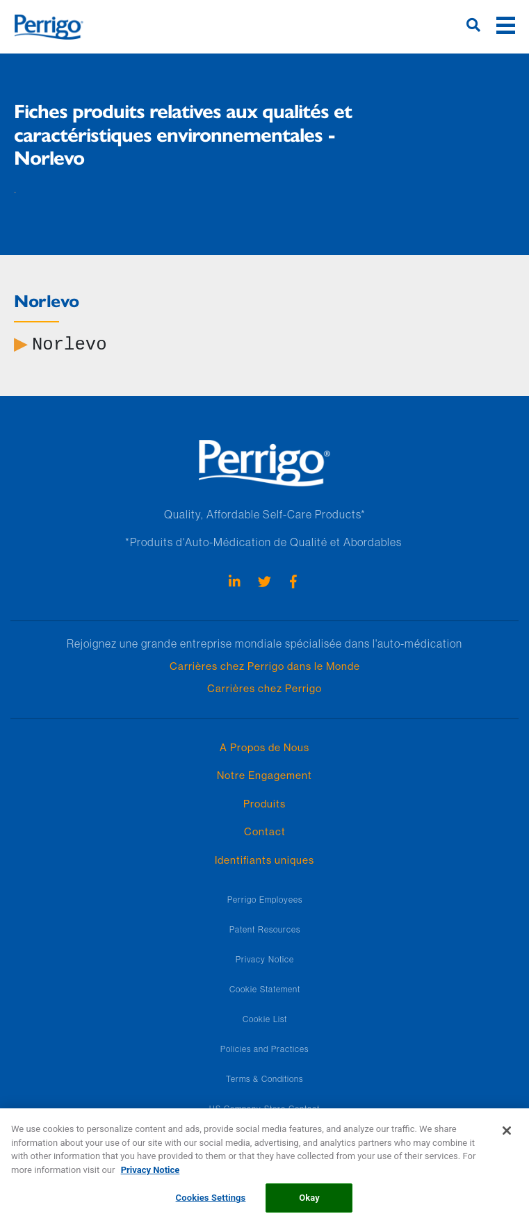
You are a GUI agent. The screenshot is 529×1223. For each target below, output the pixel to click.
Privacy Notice (265, 959)
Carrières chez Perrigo (264, 688)
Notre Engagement (264, 775)
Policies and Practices (264, 1049)
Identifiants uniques (264, 860)
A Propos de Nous (264, 747)
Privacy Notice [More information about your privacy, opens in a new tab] (150, 1176)
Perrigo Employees (264, 899)
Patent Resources (264, 929)
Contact (265, 831)
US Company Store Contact (264, 1108)
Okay (309, 1204)
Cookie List (265, 1019)
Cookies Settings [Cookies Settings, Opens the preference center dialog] (211, 1204)
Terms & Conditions (264, 1079)
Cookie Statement (264, 989)
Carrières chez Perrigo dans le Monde (265, 666)
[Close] (506, 1137)
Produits (264, 803)
